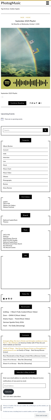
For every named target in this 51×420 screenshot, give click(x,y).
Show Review (7, 188)
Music (28, 17)
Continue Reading (17, 103)
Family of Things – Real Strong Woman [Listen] (23, 351)
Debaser (6, 236)
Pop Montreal (7, 246)
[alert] (25, 119)
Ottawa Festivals (8, 207)
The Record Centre (9, 247)
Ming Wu (16, 24)
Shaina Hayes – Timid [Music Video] (16, 319)
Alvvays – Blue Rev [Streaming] (21, 359)
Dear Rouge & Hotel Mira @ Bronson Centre (31, 356)
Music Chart (7, 169)
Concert (5, 150)
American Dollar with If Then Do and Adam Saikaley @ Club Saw (24, 343)
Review (5, 184)
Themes (5, 222)
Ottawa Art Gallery (9, 205)
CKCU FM (6, 203)
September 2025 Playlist (25, 21)
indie (22, 17)
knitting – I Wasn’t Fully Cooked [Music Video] (20, 312)
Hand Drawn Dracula (10, 238)
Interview (6, 157)
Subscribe (8, 392)
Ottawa (5, 176)
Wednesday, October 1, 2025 (30, 24)
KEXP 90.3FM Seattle (10, 240)
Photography (7, 180)
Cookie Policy (41, 411)
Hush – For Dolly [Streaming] (14, 326)
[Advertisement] (19, 272)
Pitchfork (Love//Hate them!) (12, 244)
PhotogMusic (11, 3)
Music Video (7, 173)
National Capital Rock (10, 220)
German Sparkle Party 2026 (13, 322)
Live (4, 161)
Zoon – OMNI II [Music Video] (14, 315)
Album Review (8, 146)
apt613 (5, 202)
